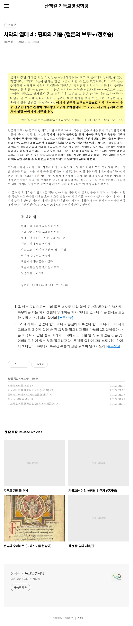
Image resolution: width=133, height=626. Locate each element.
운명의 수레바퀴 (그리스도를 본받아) (28, 394)
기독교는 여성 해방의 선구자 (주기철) (28, 390)
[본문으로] (65, 317)
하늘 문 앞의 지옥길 (18, 399)
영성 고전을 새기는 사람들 (25, 579)
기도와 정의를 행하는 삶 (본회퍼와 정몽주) (31, 403)
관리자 (80, 618)
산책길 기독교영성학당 (66, 6)
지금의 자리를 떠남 (18, 385)
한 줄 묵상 (13, 378)
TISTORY (68, 618)
